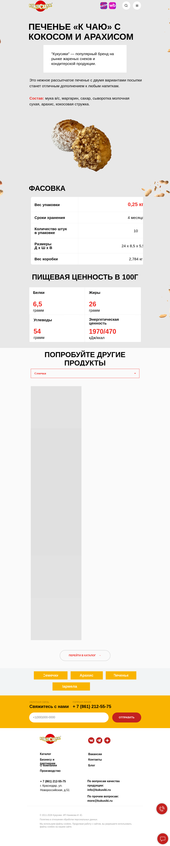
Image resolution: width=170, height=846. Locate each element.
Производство (50, 770)
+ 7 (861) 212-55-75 (92, 706)
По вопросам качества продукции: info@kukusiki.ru (103, 785)
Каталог (45, 753)
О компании (48, 765)
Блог (91, 765)
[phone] (69, 717)
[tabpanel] (85, 512)
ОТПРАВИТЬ (127, 717)
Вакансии (95, 754)
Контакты (95, 759)
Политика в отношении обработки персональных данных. (69, 819)
